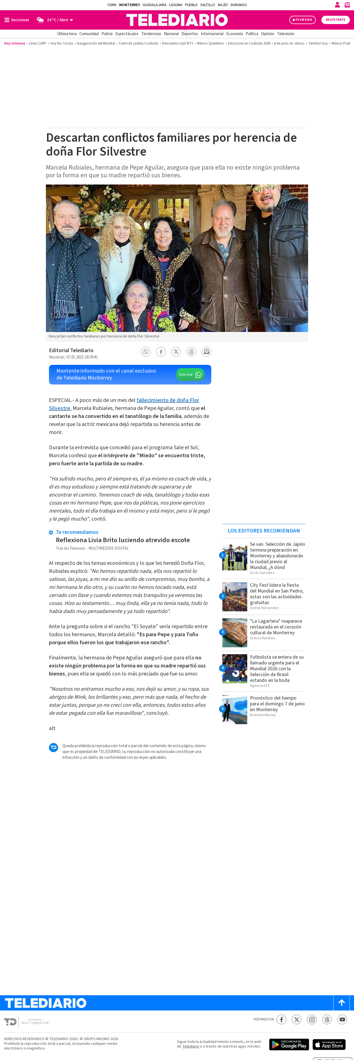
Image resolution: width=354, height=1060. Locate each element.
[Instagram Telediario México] (312, 1019)
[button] (145, 351)
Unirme (186, 374)
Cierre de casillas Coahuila (138, 43)
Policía (107, 34)
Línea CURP (37, 43)
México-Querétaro (210, 43)
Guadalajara (154, 5)
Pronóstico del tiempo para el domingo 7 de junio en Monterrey (277, 704)
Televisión (286, 34)
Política (252, 34)
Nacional (171, 34)
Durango (239, 5)
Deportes (189, 34)
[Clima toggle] (53, 20)
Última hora (67, 34)
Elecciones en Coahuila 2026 (249, 43)
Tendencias (151, 34)
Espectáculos (127, 34)
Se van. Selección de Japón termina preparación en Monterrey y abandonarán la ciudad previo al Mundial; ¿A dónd (277, 556)
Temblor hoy (318, 43)
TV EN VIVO (303, 19)
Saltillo (207, 5)
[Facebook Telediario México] (281, 1019)
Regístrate (335, 19)
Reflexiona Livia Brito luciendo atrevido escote (123, 540)
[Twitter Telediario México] (296, 1019)
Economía (234, 34)
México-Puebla (343, 43)
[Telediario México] (176, 20)
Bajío (223, 5)
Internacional (212, 34)
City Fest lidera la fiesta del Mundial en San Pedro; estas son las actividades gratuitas (276, 594)
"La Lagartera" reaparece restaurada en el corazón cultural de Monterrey (276, 627)
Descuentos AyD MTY (177, 43)
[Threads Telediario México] (327, 1019)
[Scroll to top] (341, 1002)
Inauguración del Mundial (96, 43)
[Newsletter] (347, 6)
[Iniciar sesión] (337, 4)
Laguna (175, 5)
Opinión (267, 34)
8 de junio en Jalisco (289, 43)
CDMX (111, 5)
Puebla (191, 5)
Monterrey (129, 5)
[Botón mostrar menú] (18, 20)
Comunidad (89, 34)
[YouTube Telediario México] (342, 1019)
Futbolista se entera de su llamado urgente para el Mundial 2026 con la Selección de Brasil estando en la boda (277, 669)
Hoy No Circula (61, 43)
